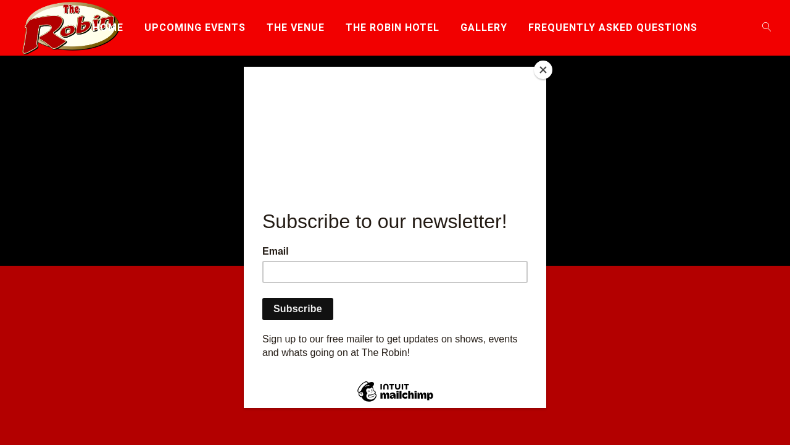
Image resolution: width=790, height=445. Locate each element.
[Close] (543, 70)
